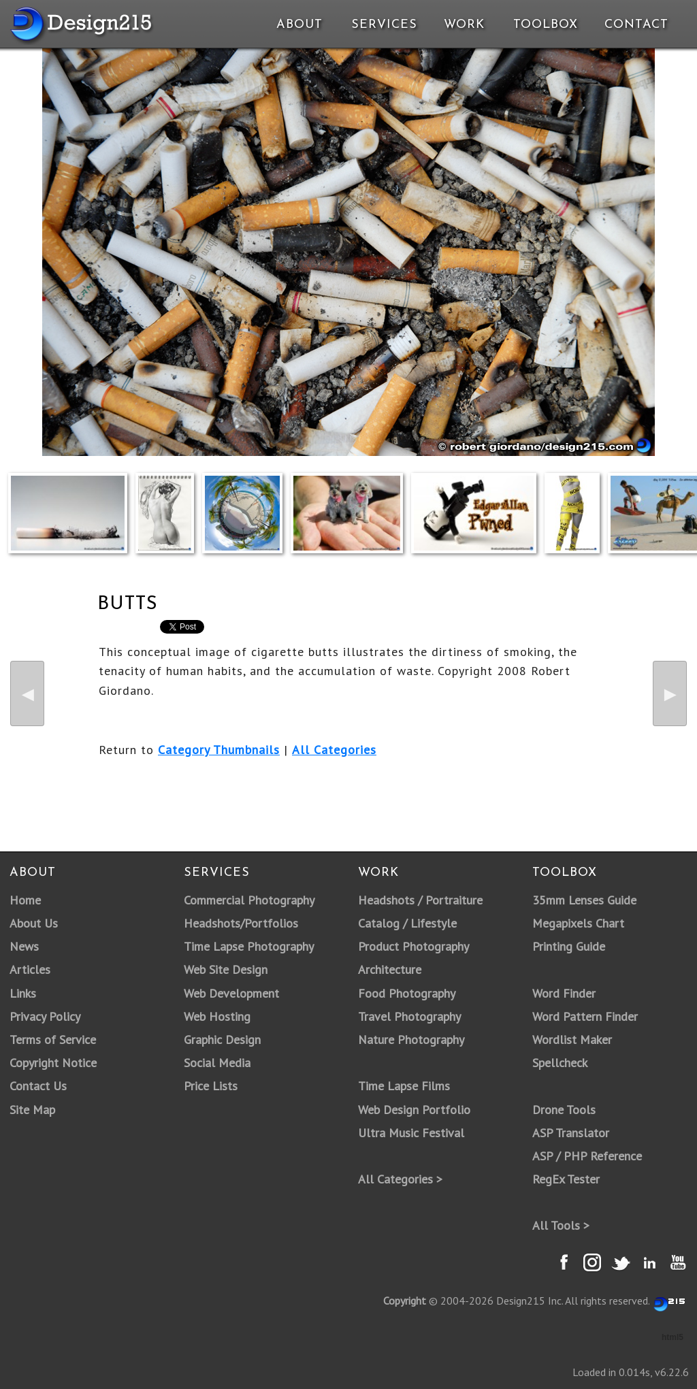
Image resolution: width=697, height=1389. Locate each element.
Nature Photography (411, 1039)
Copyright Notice (53, 1063)
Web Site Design (226, 969)
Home (25, 900)
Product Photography (413, 946)
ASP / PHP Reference (587, 1156)
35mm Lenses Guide (584, 900)
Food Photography (406, 993)
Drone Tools (564, 1109)
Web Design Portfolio (414, 1109)
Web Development (231, 993)
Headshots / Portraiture (420, 900)
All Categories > (400, 1179)
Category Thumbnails (219, 749)
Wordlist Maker (572, 1039)
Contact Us (38, 1086)
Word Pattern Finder (585, 1016)
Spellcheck (559, 1063)
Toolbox (545, 24)
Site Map (32, 1109)
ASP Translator (570, 1133)
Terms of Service (53, 1039)
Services (384, 24)
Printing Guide (568, 946)
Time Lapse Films (404, 1086)
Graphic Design (222, 1039)
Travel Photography (409, 1016)
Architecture (389, 969)
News (24, 946)
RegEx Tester (566, 1179)
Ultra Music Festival (411, 1133)
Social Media (217, 1063)
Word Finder (564, 993)
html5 (672, 1337)
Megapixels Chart (578, 923)
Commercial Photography (249, 900)
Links (23, 993)
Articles (30, 969)
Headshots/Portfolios (241, 923)
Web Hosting (217, 1016)
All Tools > (560, 1225)
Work (464, 24)
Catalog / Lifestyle (407, 923)
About (299, 24)
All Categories (334, 749)
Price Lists (211, 1086)
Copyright (404, 1300)
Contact (635, 24)
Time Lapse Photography (249, 946)
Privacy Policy (45, 1016)
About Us (34, 923)
